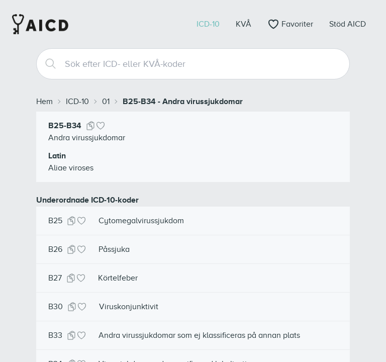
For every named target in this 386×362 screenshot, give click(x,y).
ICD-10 (77, 101)
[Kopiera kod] (90, 126)
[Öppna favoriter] (290, 24)
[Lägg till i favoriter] (100, 126)
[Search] (47, 64)
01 (106, 101)
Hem (44, 101)
